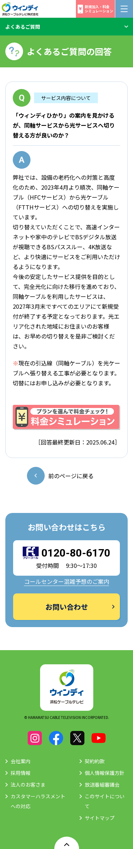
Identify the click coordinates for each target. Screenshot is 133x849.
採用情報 (21, 772)
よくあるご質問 (22, 26)
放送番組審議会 (102, 784)
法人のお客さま (28, 784)
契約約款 (95, 761)
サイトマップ (100, 817)
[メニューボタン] (124, 9)
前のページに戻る (71, 475)
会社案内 (21, 761)
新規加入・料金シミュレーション (99, 8)
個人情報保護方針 (104, 772)
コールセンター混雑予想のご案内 (66, 581)
